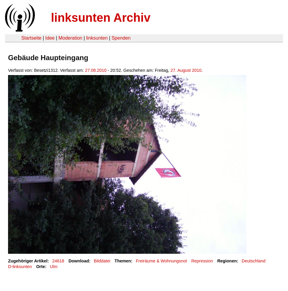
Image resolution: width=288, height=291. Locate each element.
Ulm (53, 266)
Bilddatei (102, 261)
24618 (58, 261)
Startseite (31, 38)
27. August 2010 (186, 70)
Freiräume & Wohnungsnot (161, 261)
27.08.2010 (95, 70)
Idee (50, 38)
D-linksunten (20, 266)
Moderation (70, 38)
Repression (202, 261)
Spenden (120, 38)
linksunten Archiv (100, 17)
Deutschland (253, 261)
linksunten (97, 38)
